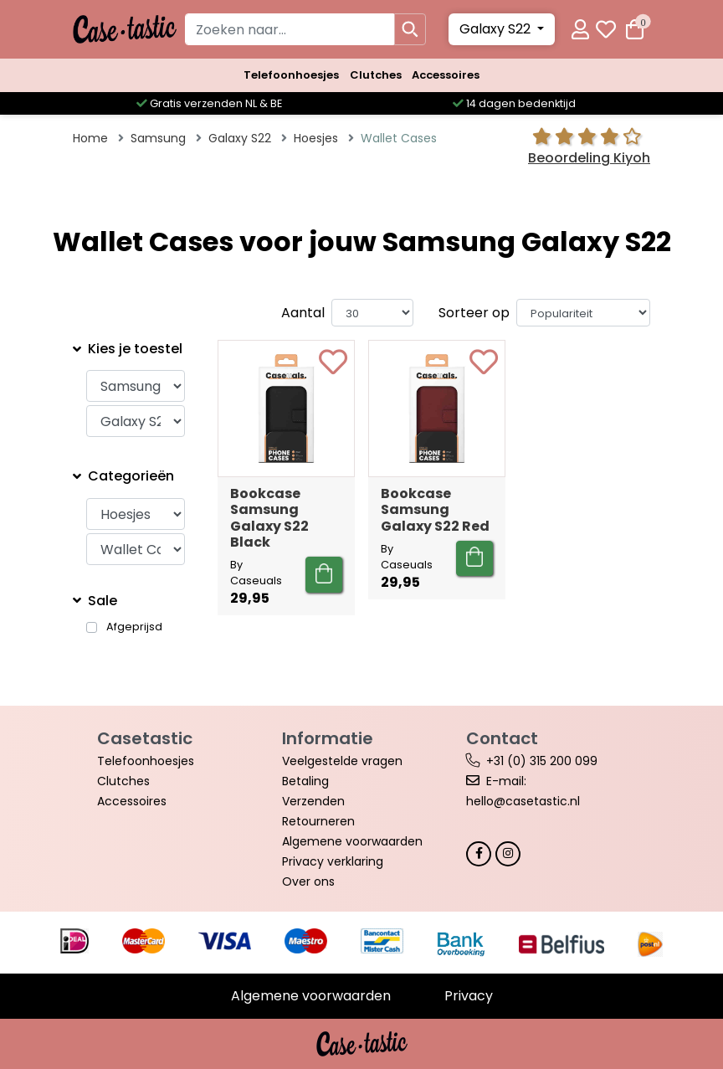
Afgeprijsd (134, 627)
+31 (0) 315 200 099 (541, 761)
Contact (502, 738)
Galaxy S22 (496, 29)
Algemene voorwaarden (352, 841)
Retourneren (318, 821)
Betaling (305, 781)
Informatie (327, 738)
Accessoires (445, 75)
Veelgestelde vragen (342, 761)
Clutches (376, 75)
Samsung (158, 138)
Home (90, 138)
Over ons (308, 881)
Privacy (468, 995)
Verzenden (313, 801)
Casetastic (144, 738)
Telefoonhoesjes (291, 75)
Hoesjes (316, 138)
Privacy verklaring (332, 861)
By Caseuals (256, 573)
